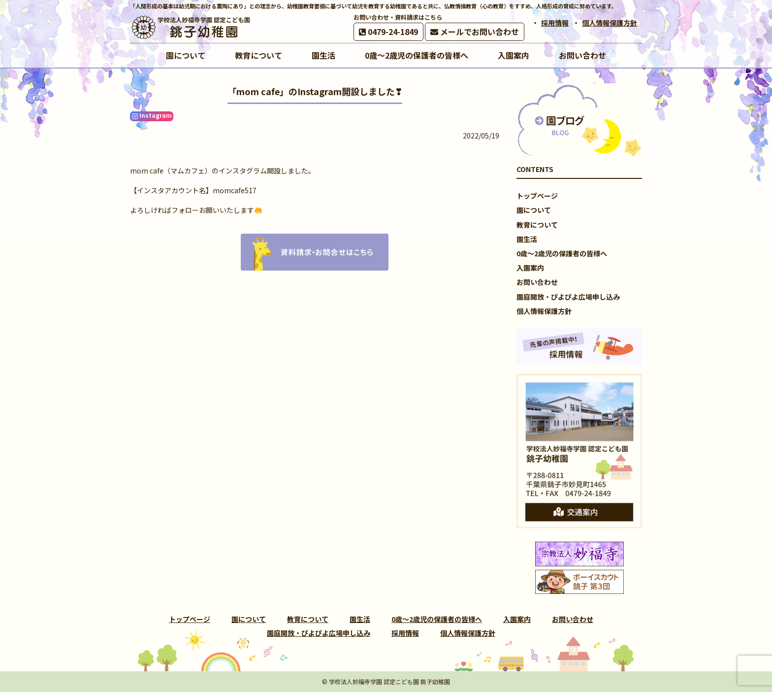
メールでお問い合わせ (474, 31)
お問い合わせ (537, 282)
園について (533, 210)
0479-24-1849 (388, 31)
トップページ (537, 196)
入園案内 (530, 268)
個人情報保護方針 (609, 23)
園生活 (526, 239)
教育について (537, 225)
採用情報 (555, 23)
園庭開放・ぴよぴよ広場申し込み (568, 297)
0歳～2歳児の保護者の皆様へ (561, 253)
